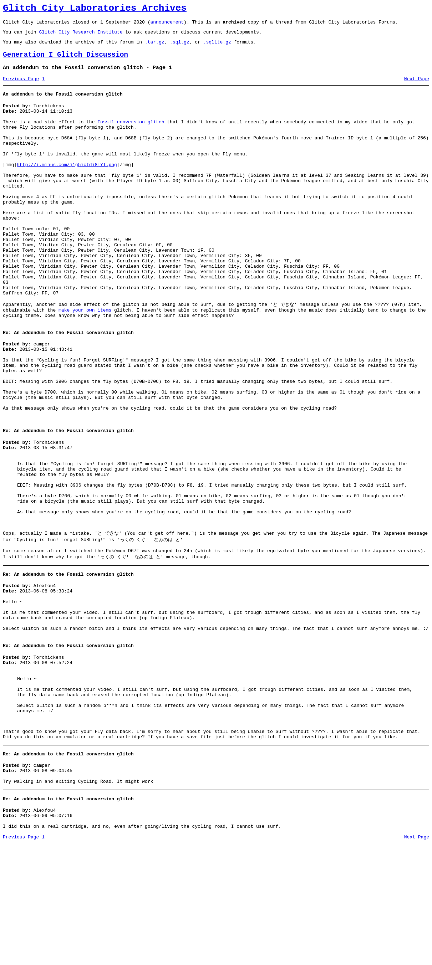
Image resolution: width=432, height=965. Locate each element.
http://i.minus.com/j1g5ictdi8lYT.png (67, 186)
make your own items (85, 359)
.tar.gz (154, 47)
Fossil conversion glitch (130, 135)
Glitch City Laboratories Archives (95, 9)
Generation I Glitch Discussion (65, 61)
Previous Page (21, 87)
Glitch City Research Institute (80, 36)
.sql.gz (179, 47)
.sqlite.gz (217, 47)
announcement (167, 25)
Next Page (416, 87)
